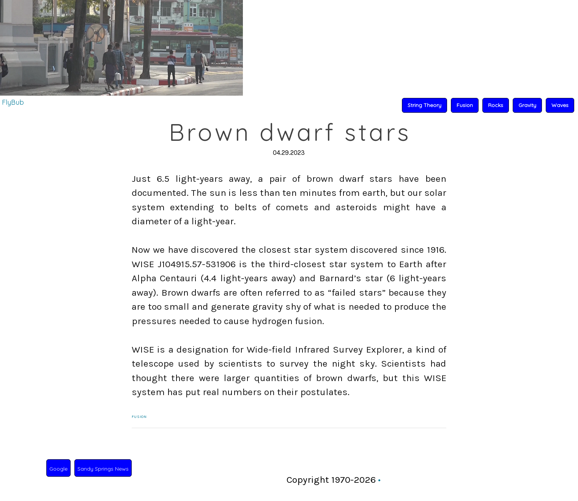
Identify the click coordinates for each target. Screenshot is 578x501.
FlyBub (13, 102)
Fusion (139, 416)
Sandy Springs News (103, 468)
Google (58, 468)
